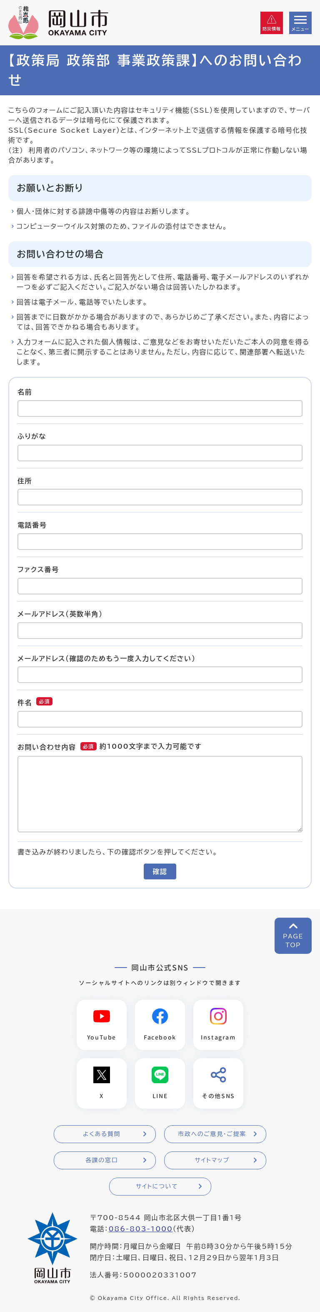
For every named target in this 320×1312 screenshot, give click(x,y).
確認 (159, 871)
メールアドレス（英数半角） (60, 614)
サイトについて (157, 1186)
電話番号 (32, 525)
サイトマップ (212, 1160)
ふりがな (32, 436)
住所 (25, 480)
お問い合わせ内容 (47, 747)
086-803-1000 (140, 1228)
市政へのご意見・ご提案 (212, 1134)
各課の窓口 (101, 1160)
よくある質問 (101, 1134)
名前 (25, 392)
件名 (25, 702)
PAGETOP (293, 940)
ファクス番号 (38, 569)
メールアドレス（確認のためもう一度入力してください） (107, 658)
